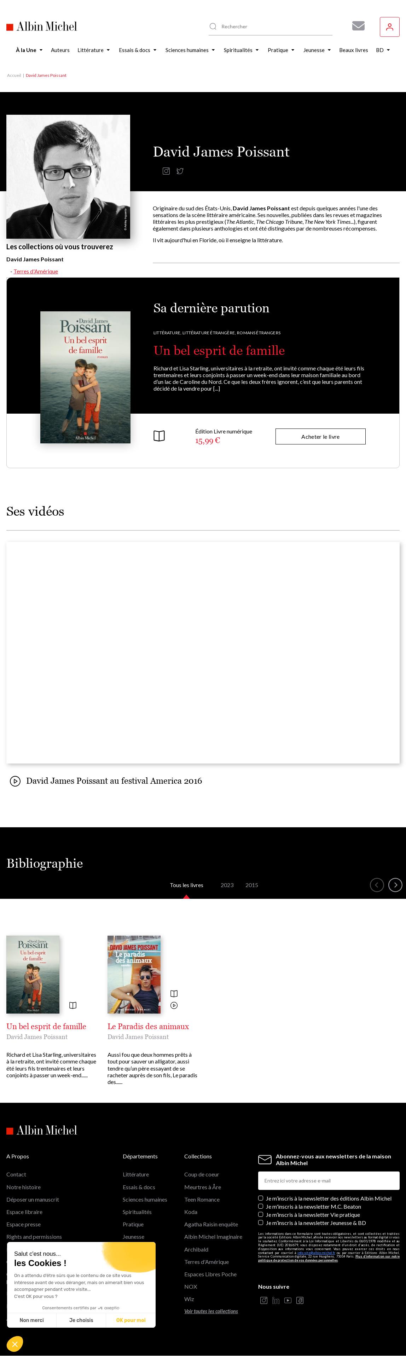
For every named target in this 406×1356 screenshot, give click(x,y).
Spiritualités (137, 1211)
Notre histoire (23, 1187)
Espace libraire (24, 1211)
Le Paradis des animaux (148, 1026)
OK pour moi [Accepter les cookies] (131, 1320)
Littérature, (167, 332)
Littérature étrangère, (209, 332)
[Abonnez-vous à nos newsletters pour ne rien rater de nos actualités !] (355, 25)
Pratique (133, 1224)
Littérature (136, 1174)
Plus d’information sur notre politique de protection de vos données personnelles (329, 1258)
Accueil (14, 75)
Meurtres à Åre (202, 1187)
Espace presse (23, 1224)
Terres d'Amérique (35, 271)
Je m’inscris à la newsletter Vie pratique (313, 1214)
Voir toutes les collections (211, 1311)
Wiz (189, 1298)
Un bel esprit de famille (219, 350)
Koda (190, 1211)
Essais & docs (139, 1187)
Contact (16, 1174)
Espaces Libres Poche (210, 1274)
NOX (190, 1286)
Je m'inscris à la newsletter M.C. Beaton (313, 1206)
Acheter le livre (320, 436)
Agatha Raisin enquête (211, 1224)
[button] (14, 1343)
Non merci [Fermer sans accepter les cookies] (31, 1320)
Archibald (196, 1249)
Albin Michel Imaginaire (213, 1236)
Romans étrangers (258, 332)
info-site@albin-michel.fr (316, 1253)
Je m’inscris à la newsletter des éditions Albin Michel (329, 1198)
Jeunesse (133, 1236)
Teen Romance (202, 1199)
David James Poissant (37, 1036)
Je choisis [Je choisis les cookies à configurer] (81, 1320)
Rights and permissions (34, 1236)
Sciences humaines (145, 1199)
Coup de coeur (201, 1174)
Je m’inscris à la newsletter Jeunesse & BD (316, 1222)
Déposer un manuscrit (32, 1199)
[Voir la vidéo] (174, 1006)
